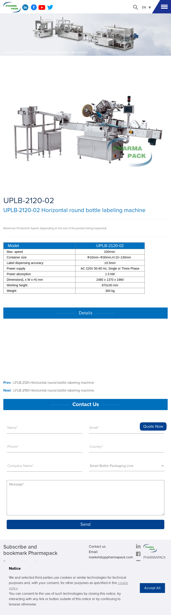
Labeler (83, 52)
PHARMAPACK (154, 557)
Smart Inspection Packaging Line (54, 52)
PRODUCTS (22, 52)
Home (8, 52)
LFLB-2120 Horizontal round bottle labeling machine (53, 382)
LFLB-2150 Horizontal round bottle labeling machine (53, 390)
